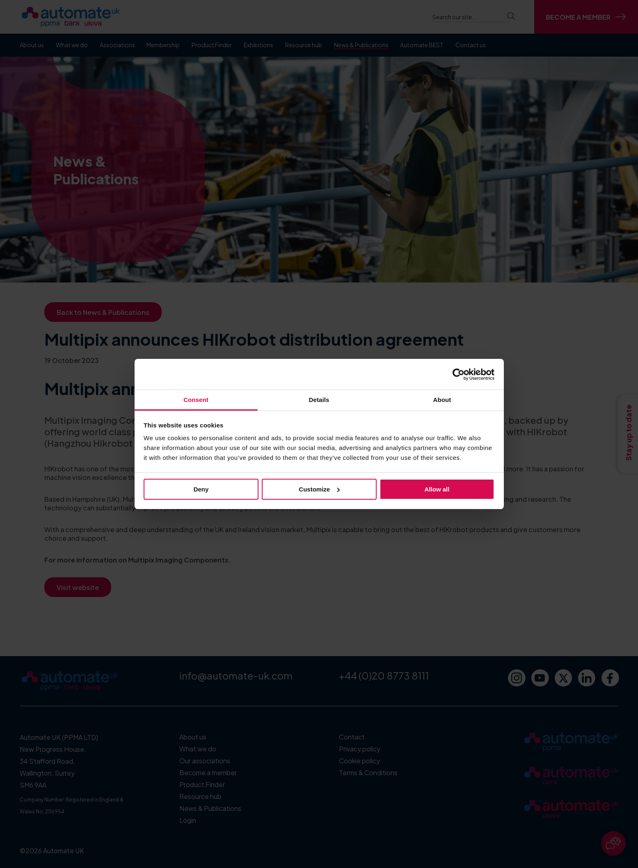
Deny (201, 489)
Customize (319, 489)
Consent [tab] (195, 399)
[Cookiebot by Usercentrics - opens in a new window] (458, 374)
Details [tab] (319, 399)
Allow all (437, 489)
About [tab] (442, 399)
